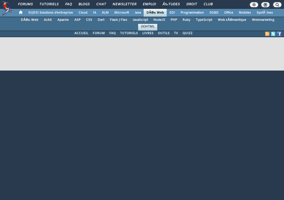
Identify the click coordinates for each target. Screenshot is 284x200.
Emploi (149, 4)
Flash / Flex (118, 20)
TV (176, 33)
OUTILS (163, 33)
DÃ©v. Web (155, 13)
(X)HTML (147, 27)
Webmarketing (263, 20)
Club (208, 4)
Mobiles (245, 13)
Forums (25, 4)
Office (228, 13)
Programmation (192, 13)
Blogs (84, 4)
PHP (174, 20)
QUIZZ (187, 33)
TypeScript (204, 20)
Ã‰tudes (171, 4)
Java (138, 13)
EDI (172, 13)
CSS (89, 20)
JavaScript (140, 20)
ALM (105, 13)
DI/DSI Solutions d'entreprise (50, 13)
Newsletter (124, 4)
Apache (63, 20)
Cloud (82, 13)
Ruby (186, 20)
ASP (77, 20)
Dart (101, 20)
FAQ (68, 4)
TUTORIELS (129, 33)
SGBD (214, 13)
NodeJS (159, 20)
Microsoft (121, 13)
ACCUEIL (81, 33)
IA (94, 13)
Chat (101, 4)
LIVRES (147, 33)
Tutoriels (49, 4)
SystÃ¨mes (265, 13)
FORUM (99, 33)
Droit (191, 4)
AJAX (48, 20)
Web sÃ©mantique (232, 20)
